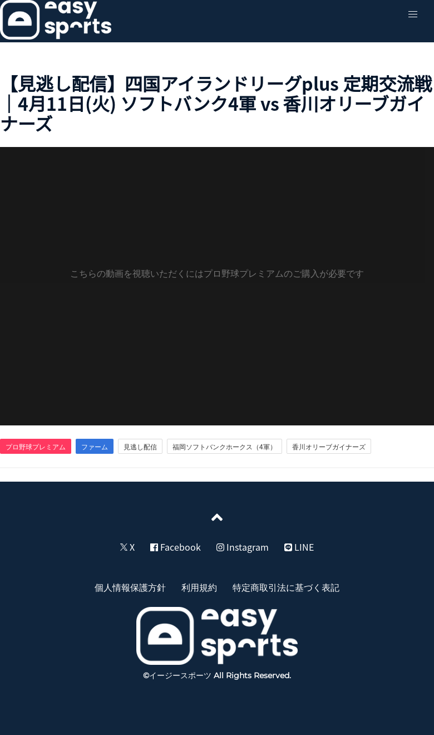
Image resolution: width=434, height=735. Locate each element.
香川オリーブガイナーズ (329, 447)
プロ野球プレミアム (36, 447)
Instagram (242, 546)
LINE (299, 546)
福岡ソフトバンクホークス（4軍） (224, 447)
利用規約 (199, 587)
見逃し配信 (140, 447)
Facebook (175, 546)
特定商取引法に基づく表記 (286, 587)
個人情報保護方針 (130, 587)
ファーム (94, 447)
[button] (412, 14)
